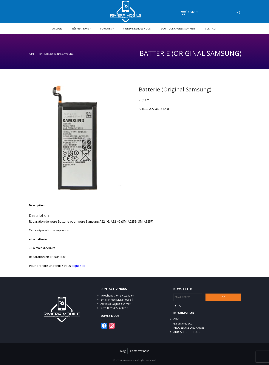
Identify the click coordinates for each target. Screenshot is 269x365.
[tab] (37, 205)
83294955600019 (117, 308)
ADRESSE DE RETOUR (186, 332)
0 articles (193, 12)
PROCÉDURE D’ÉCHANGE (188, 327)
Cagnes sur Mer (121, 303)
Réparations (80, 28)
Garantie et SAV (182, 323)
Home (31, 53)
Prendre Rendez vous (137, 28)
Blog (123, 351)
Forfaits (106, 28)
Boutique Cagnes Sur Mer (178, 28)
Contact (211, 28)
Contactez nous (139, 351)
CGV (175, 319)
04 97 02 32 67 (125, 295)
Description (36, 205)
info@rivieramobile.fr (120, 299)
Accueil (57, 28)
